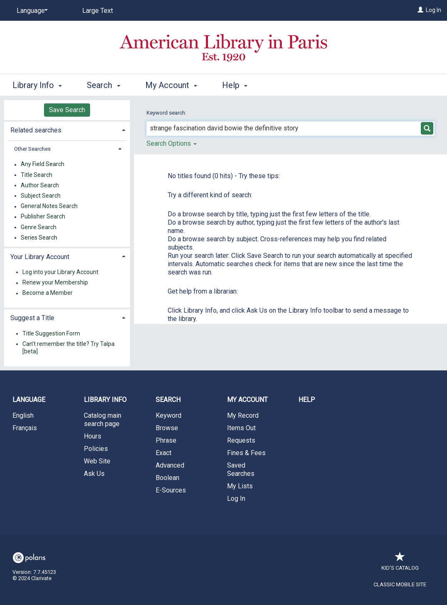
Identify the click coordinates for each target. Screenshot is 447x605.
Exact (163, 453)
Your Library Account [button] (39, 257)
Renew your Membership (55, 282)
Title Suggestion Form (51, 333)
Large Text (97, 11)
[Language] (30, 10)
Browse (167, 428)
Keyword (168, 415)
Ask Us (94, 474)
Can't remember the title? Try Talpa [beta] (68, 347)
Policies (96, 449)
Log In (433, 10)
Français (24, 428)
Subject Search (41, 195)
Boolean (167, 478)
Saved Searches (240, 469)
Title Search (36, 174)
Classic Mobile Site (400, 584)
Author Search (40, 185)
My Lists (240, 486)
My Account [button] (171, 85)
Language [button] (28, 400)
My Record (243, 415)
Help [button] (234, 85)
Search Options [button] (172, 143)
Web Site (97, 461)
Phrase (166, 440)
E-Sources (171, 490)
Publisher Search (43, 216)
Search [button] (103, 85)
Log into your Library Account (60, 272)
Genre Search (38, 227)
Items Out (241, 428)
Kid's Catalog (400, 563)
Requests (241, 440)
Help (306, 400)
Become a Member (47, 293)
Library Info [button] (37, 85)
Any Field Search (42, 164)
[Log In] (420, 10)
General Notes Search (49, 206)
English (23, 415)
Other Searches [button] (32, 149)
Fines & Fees (246, 453)
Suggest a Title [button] (32, 318)
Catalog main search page (102, 419)
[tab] (67, 129)
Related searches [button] (35, 130)
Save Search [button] (67, 110)
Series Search (39, 237)
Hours (92, 436)
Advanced (170, 465)
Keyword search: (167, 113)
